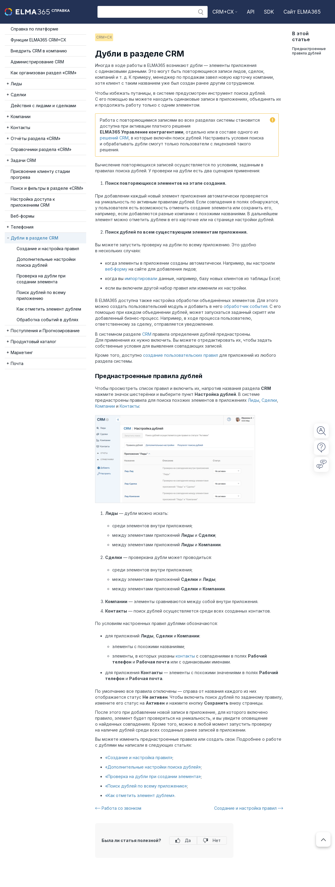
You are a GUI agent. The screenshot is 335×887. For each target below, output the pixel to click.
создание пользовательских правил (180, 355)
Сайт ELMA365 (302, 12)
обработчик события (245, 306)
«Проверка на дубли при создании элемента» (153, 776)
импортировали (141, 278)
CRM (146, 334)
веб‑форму (116, 268)
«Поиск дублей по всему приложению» (146, 785)
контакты (185, 655)
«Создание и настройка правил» (138, 757)
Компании (105, 406)
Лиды (253, 400)
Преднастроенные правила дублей (309, 50)
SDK (269, 12)
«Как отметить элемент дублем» (139, 795)
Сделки (269, 400)
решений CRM (114, 137)
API (250, 12)
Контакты (129, 406)
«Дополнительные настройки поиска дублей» (153, 766)
